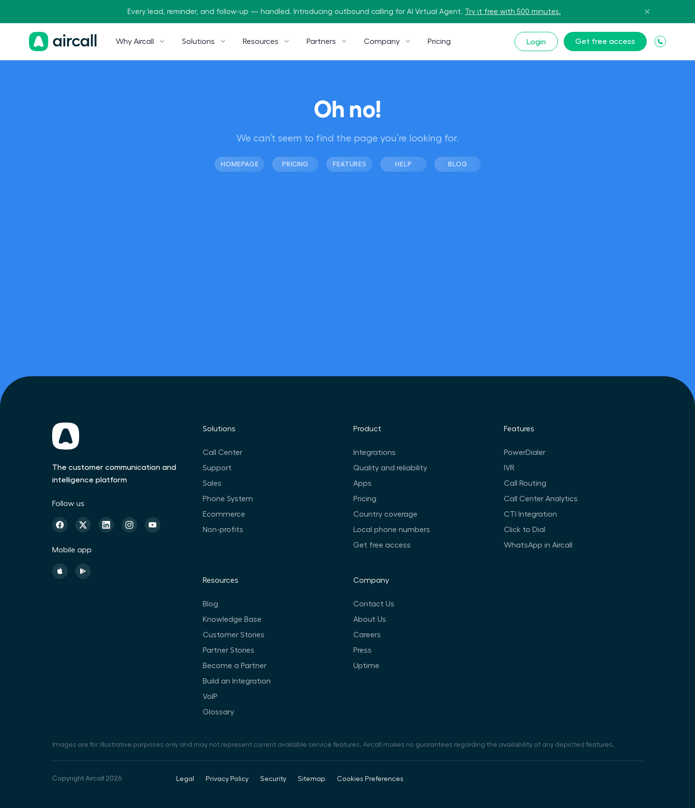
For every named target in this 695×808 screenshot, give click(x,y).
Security (273, 779)
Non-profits (223, 530)
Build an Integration (237, 681)
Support (217, 468)
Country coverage (385, 514)
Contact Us (373, 604)
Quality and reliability (390, 468)
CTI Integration (530, 514)
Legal (185, 779)
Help (403, 164)
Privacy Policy (227, 779)
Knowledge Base (232, 619)
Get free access (605, 41)
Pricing (439, 41)
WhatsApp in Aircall (538, 545)
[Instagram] (129, 525)
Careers (367, 635)
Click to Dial (524, 530)
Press (362, 650)
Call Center (222, 452)
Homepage (240, 164)
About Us (369, 619)
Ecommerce (224, 514)
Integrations (374, 452)
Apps (362, 483)
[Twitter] (83, 525)
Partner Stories (228, 650)
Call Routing (525, 483)
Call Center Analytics (541, 499)
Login (536, 42)
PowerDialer (524, 452)
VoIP (210, 696)
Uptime (366, 666)
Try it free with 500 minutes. (513, 11)
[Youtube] (152, 525)
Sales (212, 483)
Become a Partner (234, 666)
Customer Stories (233, 635)
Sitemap (311, 779)
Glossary (218, 712)
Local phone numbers (391, 530)
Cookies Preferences (370, 779)
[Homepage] (63, 41)
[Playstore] (83, 571)
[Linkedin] (106, 525)
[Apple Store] (60, 571)
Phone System (228, 499)
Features (349, 164)
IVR (509, 468)
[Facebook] (60, 525)
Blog (457, 164)
